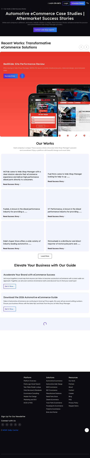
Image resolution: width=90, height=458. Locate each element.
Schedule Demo (78, 3)
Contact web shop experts (45, 30)
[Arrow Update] (87, 430)
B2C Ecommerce (51, 390)
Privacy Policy (73, 403)
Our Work (72, 381)
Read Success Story (11, 184)
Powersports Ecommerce (54, 406)
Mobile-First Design (30, 396)
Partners (71, 384)
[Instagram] (11, 424)
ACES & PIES (28, 403)
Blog (70, 396)
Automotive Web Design (54, 384)
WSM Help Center (10, 430)
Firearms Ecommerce (53, 409)
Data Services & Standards (33, 390)
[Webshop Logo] (10, 3)
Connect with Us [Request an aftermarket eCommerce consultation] (45, 365)
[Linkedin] (15, 424)
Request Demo (74, 406)
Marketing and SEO (30, 399)
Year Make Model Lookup (32, 387)
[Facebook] (2, 424)
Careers (71, 393)
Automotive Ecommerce (54, 381)
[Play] (22, 76)
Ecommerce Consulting (31, 393)
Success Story (10, 76)
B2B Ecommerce (51, 387)
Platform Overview (30, 381)
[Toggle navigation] (87, 3)
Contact (71, 390)
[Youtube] (19, 424)
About (71, 387)
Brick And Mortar (51, 412)
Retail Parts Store (52, 396)
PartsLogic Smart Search (32, 384)
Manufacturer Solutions (53, 393)
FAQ (70, 399)
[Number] (55, 3)
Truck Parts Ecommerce (54, 403)
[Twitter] (7, 424)
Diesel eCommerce (52, 399)
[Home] (1, 9)
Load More (45, 256)
